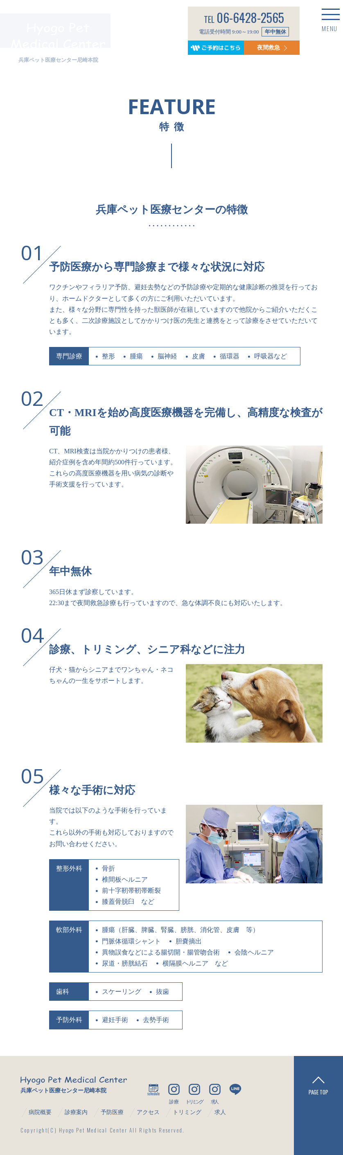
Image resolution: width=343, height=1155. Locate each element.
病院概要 (40, 1112)
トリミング (187, 1112)
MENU (312, 30)
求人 (220, 1112)
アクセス (148, 1112)
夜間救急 (261, 46)
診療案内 (76, 1112)
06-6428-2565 (240, 16)
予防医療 (112, 1112)
